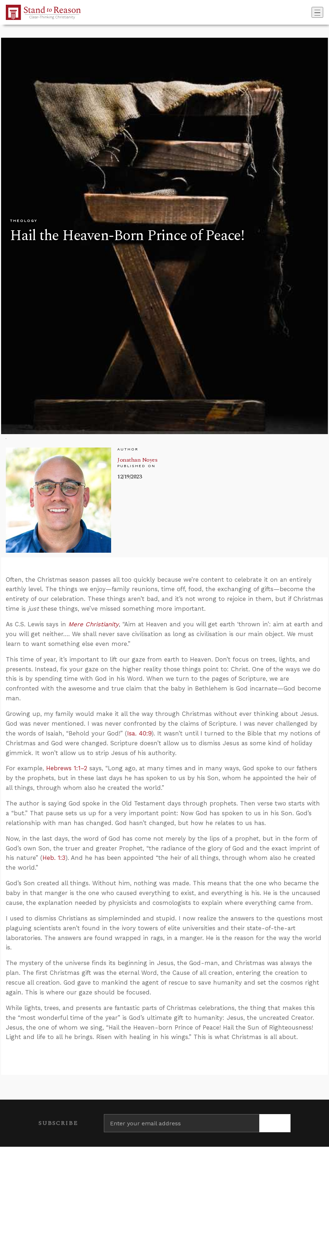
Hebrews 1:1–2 (66, 768)
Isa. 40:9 (139, 733)
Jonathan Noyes (137, 460)
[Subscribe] (275, 1123)
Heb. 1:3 (53, 857)
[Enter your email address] (181, 1123)
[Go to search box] (309, 12)
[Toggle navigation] (317, 12)
